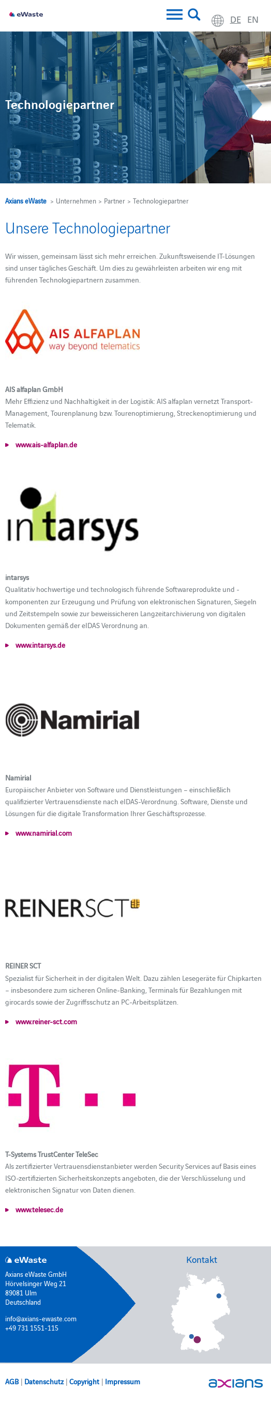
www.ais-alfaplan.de (45, 444)
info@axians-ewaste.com (41, 1318)
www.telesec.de (38, 1209)
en (253, 18)
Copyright (84, 1381)
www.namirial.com (43, 832)
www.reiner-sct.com (45, 1021)
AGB (12, 1381)
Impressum (122, 1381)
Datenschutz (44, 1381)
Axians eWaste (26, 200)
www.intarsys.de (39, 644)
